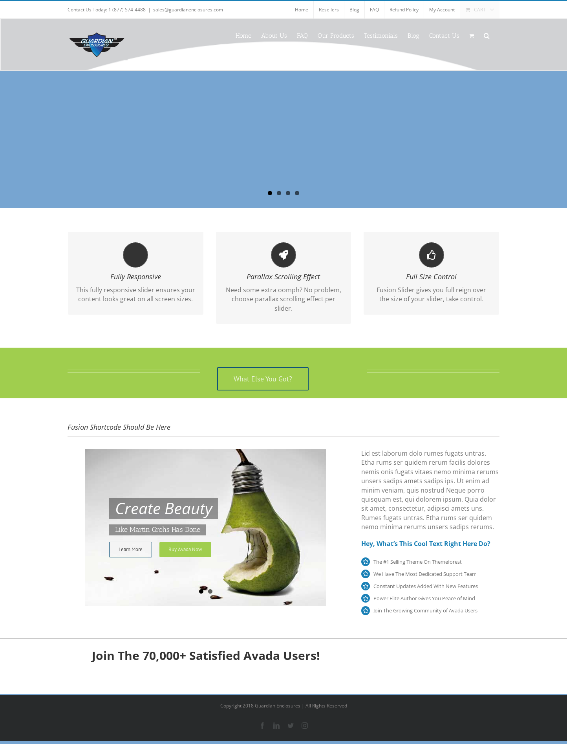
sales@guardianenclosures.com (188, 9)
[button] (487, 35)
